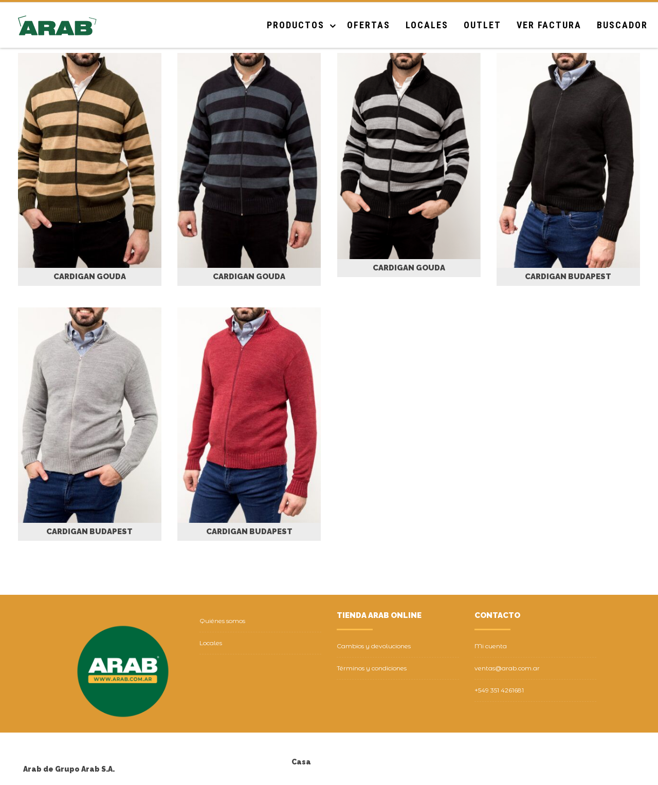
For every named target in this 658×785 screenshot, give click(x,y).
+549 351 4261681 (499, 690)
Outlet (482, 25)
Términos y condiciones (372, 668)
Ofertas (368, 25)
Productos (295, 25)
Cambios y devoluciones (374, 646)
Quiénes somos (222, 621)
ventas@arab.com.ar (507, 668)
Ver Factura (549, 25)
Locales (427, 25)
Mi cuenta (490, 646)
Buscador (622, 25)
